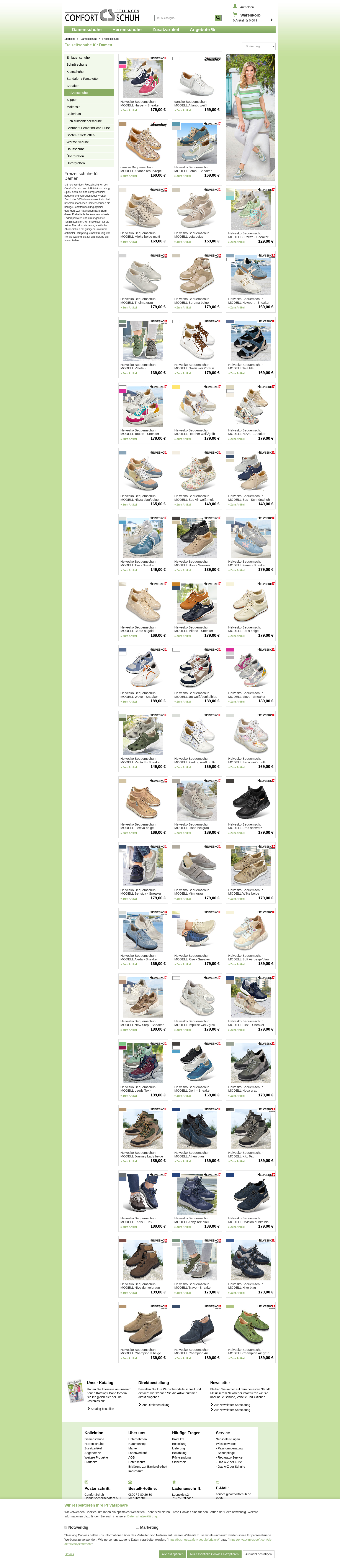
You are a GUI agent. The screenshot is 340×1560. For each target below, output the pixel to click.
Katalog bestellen (100, 1409)
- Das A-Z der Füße (229, 1462)
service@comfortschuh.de (233, 1494)
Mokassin (73, 107)
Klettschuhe (75, 71)
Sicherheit (179, 1462)
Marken (133, 1448)
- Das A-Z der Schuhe (230, 1466)
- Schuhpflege (225, 1453)
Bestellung (179, 1444)
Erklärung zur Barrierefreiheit (147, 1466)
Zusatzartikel (93, 1448)
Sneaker (73, 86)
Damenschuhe (94, 1439)
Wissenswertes (226, 1444)
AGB (131, 1457)
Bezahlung (179, 1453)
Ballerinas (74, 114)
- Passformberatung (229, 1448)
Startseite (91, 1462)
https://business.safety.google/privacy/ (193, 1539)
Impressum (135, 1471)
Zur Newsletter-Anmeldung (230, 1405)
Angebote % (93, 1453)
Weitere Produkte (96, 1457)
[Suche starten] (218, 18)
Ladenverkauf (137, 1453)
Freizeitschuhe (77, 92)
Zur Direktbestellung (153, 1405)
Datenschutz (136, 1462)
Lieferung (178, 1448)
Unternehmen (137, 1439)
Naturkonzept (137, 1444)
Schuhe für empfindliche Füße (88, 128)
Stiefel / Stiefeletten (81, 135)
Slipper (72, 99)
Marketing (147, 1527)
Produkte (178, 1439)
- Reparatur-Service (229, 1457)
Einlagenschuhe (78, 57)
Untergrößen (76, 163)
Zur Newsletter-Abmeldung (230, 1410)
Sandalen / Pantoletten (83, 78)
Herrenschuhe (94, 1444)
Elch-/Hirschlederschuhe (84, 121)
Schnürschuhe (77, 64)
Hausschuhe (76, 149)
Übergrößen (75, 156)
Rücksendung (181, 1457)
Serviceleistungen (228, 1439)
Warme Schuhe (78, 142)
